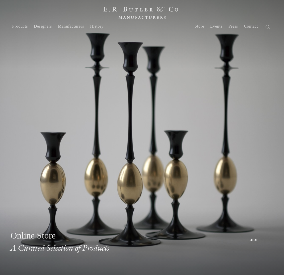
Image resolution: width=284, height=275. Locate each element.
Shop (254, 240)
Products (20, 26)
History (97, 26)
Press (233, 26)
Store (199, 26)
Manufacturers (71, 26)
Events (216, 26)
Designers (43, 26)
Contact (251, 26)
